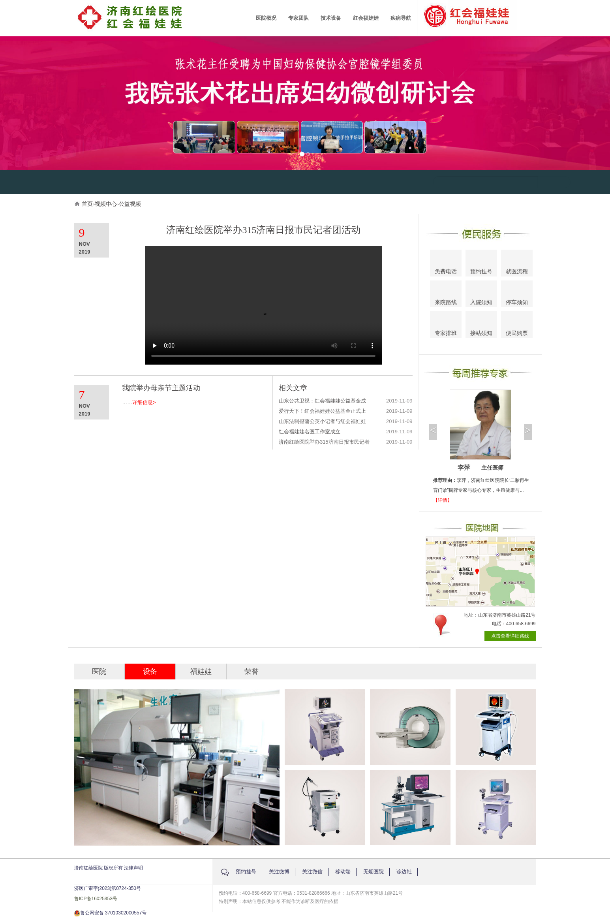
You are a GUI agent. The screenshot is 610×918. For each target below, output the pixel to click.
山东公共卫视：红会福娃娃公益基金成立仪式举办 (322, 401)
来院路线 (446, 294)
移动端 (343, 872)
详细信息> (144, 402)
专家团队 (298, 18)
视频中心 (106, 204)
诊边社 (404, 872)
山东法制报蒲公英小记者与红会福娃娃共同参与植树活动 (322, 421)
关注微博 (279, 872)
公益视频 (130, 204)
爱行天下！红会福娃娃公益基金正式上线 (322, 411)
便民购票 (517, 326)
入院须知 (481, 294)
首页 (87, 204)
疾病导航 (400, 18)
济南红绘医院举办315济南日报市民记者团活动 (324, 442)
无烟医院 (373, 872)
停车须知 (517, 295)
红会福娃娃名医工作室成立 (309, 432)
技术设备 (331, 18)
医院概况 (266, 18)
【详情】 (442, 500)
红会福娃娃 (366, 18)
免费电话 (446, 264)
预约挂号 (481, 264)
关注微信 (312, 872)
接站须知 (481, 325)
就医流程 (517, 264)
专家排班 (446, 326)
